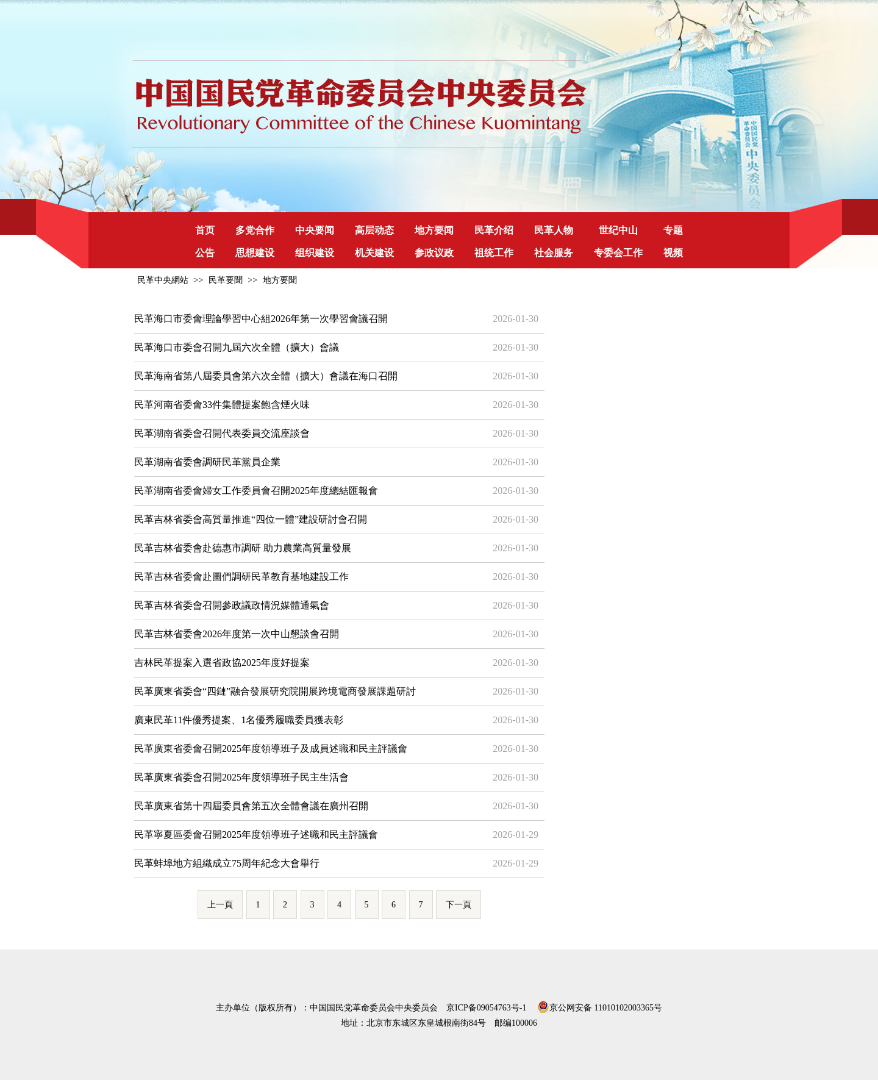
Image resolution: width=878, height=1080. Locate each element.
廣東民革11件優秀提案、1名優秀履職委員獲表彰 (238, 720)
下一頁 (458, 904)
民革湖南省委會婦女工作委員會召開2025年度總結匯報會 (256, 490)
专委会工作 (618, 253)
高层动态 (374, 230)
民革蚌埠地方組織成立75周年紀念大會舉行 (226, 863)
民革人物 (553, 230)
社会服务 (553, 253)
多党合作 (254, 230)
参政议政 (434, 253)
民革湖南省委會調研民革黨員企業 (207, 462)
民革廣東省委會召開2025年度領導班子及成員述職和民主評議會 (270, 748)
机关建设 (374, 253)
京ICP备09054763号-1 (486, 1007)
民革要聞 (226, 280)
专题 (673, 230)
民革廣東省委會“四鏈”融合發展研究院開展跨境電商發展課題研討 (275, 691)
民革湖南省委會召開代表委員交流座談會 (222, 433)
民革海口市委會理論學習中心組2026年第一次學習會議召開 (261, 318)
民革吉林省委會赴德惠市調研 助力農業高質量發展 (242, 548)
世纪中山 (618, 230)
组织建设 (314, 253)
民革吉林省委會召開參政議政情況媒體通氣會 (231, 605)
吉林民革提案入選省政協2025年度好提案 (222, 662)
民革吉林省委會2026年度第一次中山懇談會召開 (236, 634)
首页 (205, 230)
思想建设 (254, 253)
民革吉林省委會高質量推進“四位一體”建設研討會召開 (250, 519)
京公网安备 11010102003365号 (599, 1005)
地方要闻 (434, 230)
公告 (205, 253)
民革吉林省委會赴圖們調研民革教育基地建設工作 (241, 576)
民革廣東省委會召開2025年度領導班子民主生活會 (241, 777)
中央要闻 (314, 230)
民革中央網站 (162, 280)
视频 (673, 253)
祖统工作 (493, 253)
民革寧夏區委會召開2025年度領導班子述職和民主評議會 (256, 834)
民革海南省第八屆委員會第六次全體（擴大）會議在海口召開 (266, 376)
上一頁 (220, 904)
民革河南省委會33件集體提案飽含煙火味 (222, 404)
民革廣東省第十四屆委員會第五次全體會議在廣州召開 (251, 806)
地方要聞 (280, 280)
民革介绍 (493, 230)
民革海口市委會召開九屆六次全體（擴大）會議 (236, 347)
